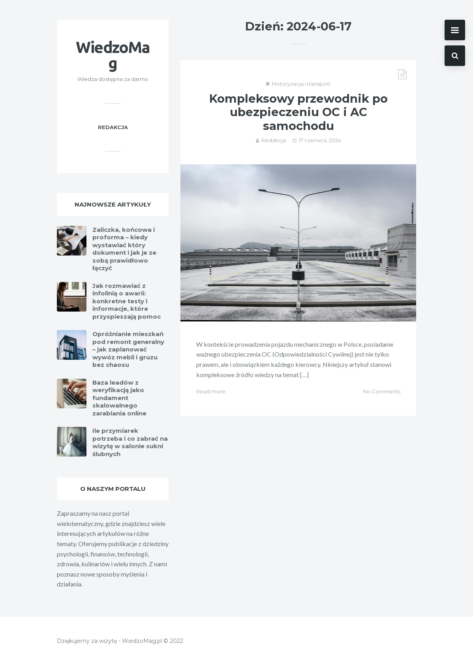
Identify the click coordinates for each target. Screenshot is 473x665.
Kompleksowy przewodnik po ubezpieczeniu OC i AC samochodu (298, 112)
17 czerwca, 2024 (320, 140)
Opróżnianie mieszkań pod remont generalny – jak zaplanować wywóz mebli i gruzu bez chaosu (128, 349)
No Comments (381, 391)
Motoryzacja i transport (301, 84)
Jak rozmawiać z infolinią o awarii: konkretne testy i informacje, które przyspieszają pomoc (126, 301)
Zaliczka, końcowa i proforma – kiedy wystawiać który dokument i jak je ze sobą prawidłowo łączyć (124, 249)
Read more (210, 391)
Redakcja (273, 140)
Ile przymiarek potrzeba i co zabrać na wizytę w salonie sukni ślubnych (130, 442)
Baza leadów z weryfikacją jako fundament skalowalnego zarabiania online (119, 398)
